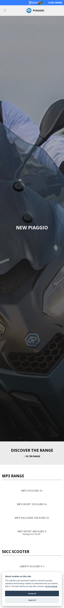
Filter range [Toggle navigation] (32, 456)
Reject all (32, 600)
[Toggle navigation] (5, 11)
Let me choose (51, 586)
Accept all (32, 594)
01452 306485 (55, 2)
